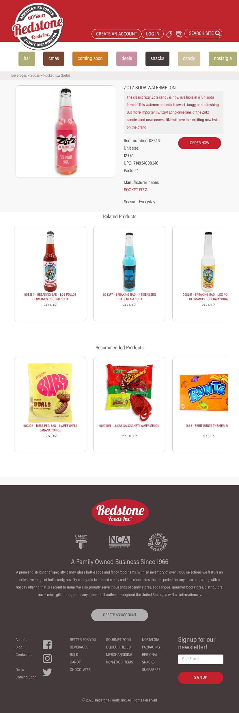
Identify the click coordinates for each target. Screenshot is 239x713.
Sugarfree (151, 670)
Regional (150, 655)
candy (189, 58)
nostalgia (223, 58)
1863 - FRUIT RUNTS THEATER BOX (208, 426)
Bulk (74, 655)
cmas (53, 58)
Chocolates (80, 670)
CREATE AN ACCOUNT (116, 34)
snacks (157, 58)
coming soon (90, 58)
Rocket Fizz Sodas (56, 76)
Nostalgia (150, 640)
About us (22, 640)
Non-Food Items (119, 663)
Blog (19, 648)
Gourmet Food (118, 640)
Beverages (19, 76)
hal (27, 58)
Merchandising (119, 655)
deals (127, 58)
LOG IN (152, 34)
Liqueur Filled (118, 648)
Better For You (83, 640)
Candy (75, 663)
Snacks (148, 663)
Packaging (151, 648)
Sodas (35, 76)
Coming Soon (26, 678)
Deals (20, 670)
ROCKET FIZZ (135, 190)
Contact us (24, 655)
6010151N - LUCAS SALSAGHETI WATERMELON (129, 426)
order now (199, 143)
